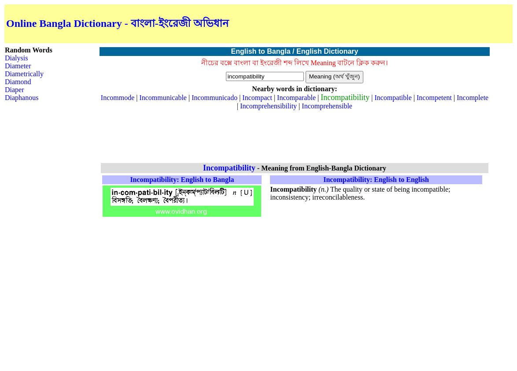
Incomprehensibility (268, 106)
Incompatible (392, 97)
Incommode (117, 97)
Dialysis (16, 58)
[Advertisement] (408, 24)
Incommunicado (214, 97)
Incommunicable (163, 97)
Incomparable (296, 97)
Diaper (14, 89)
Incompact (257, 97)
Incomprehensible (327, 106)
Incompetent (434, 97)
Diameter (18, 66)
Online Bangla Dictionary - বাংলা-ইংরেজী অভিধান (117, 23)
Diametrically (24, 74)
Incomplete (472, 97)
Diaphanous (21, 97)
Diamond (18, 81)
